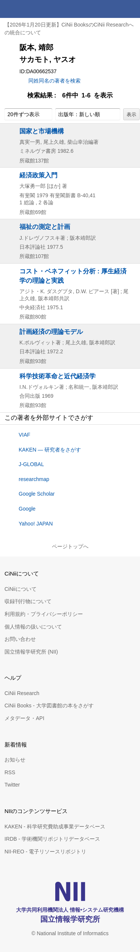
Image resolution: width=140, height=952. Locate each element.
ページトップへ (70, 546)
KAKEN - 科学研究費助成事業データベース (54, 826)
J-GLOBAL (31, 464)
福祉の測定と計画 (44, 226)
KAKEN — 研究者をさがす (50, 450)
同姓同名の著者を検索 (54, 81)
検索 (113, 9)
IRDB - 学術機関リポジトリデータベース (52, 839)
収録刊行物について (28, 601)
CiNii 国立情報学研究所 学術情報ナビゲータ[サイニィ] (33, 9)
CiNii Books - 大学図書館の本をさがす (49, 705)
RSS (9, 772)
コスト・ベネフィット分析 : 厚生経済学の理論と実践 (73, 275)
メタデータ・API (24, 718)
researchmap (34, 479)
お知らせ (14, 760)
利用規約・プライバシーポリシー (43, 614)
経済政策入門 (38, 175)
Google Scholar (37, 494)
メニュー (131, 9)
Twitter (12, 785)
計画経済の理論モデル (51, 331)
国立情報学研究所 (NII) (31, 652)
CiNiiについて (20, 589)
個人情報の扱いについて (33, 627)
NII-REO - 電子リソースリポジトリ (45, 852)
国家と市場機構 (41, 131)
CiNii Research (21, 693)
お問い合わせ (20, 639)
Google (27, 509)
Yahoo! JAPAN (36, 524)
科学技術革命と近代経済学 (57, 376)
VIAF (24, 435)
